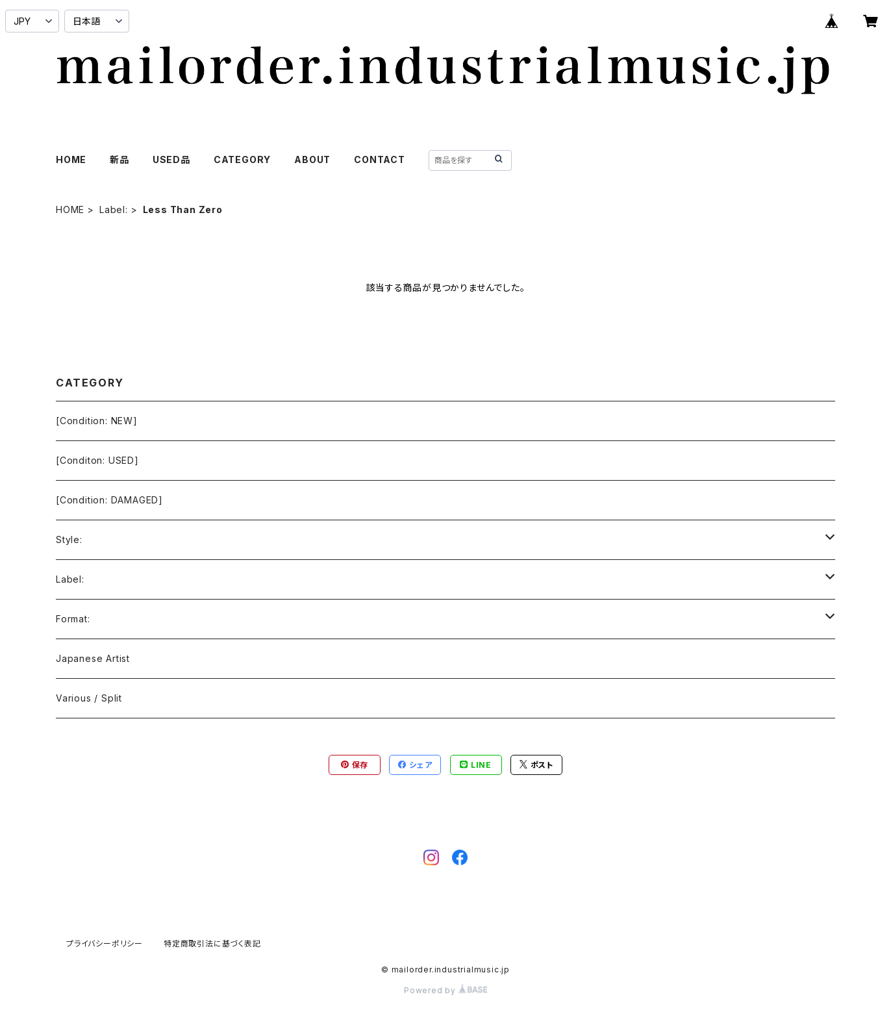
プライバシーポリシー (104, 943)
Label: (113, 209)
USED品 (171, 159)
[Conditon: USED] (97, 460)
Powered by (445, 990)
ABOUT (312, 159)
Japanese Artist (93, 658)
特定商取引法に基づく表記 (212, 943)
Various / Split (89, 697)
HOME (71, 159)
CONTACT (379, 159)
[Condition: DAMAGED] (109, 499)
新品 (119, 159)
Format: (73, 618)
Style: (69, 539)
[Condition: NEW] (97, 420)
